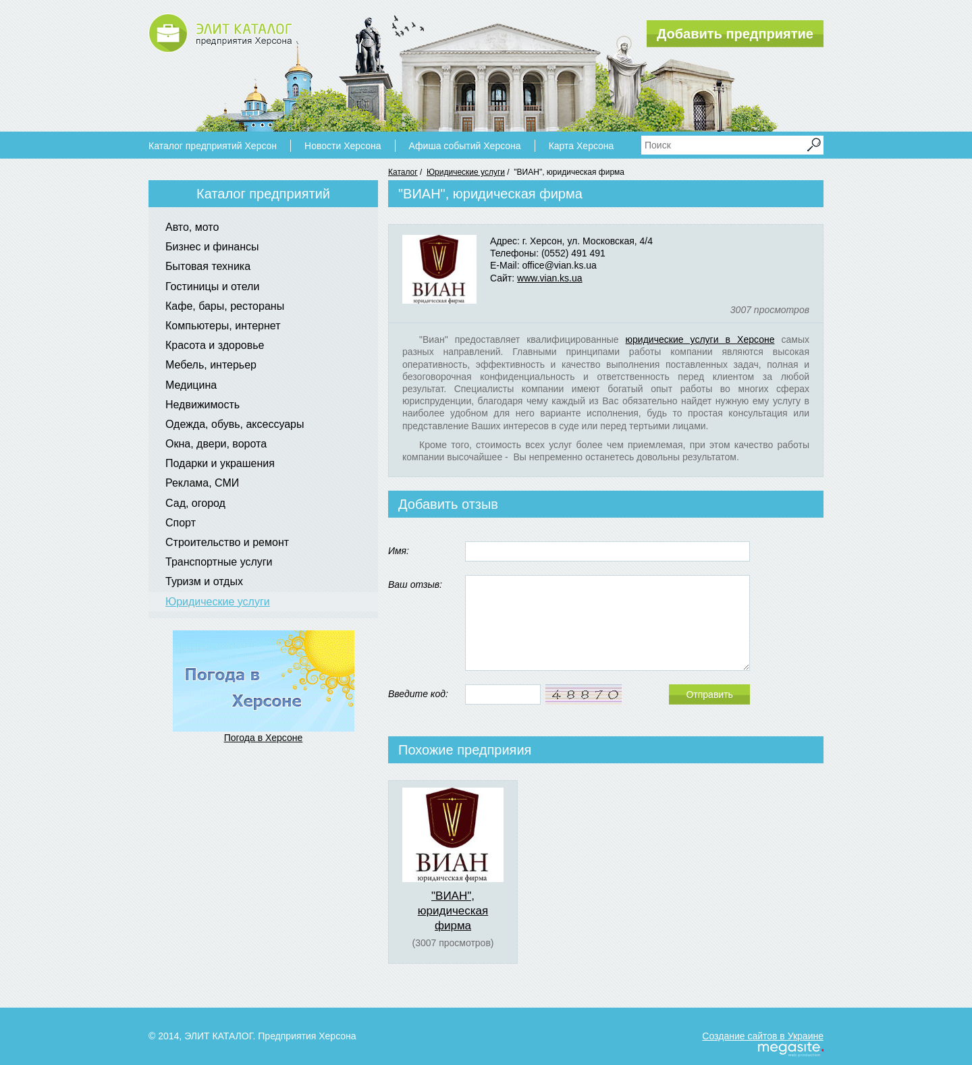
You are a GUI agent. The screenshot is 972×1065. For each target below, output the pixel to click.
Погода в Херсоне (263, 737)
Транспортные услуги (219, 562)
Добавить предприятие (735, 33)
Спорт (180, 522)
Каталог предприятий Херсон (212, 145)
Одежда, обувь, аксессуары (234, 424)
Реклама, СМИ (202, 483)
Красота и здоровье (214, 345)
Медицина (191, 385)
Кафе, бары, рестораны (224, 306)
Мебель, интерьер (210, 365)
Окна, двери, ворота (216, 443)
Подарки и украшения (220, 463)
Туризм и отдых (204, 581)
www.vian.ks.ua (549, 278)
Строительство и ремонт (227, 542)
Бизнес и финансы (212, 246)
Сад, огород (195, 503)
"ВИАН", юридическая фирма (453, 911)
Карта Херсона (581, 145)
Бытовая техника (207, 266)
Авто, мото (192, 227)
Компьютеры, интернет (222, 325)
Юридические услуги (466, 172)
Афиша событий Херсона (465, 145)
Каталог (403, 172)
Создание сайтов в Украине (763, 1036)
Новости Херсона (342, 145)
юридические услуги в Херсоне (700, 339)
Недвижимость (202, 404)
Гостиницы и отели (212, 286)
